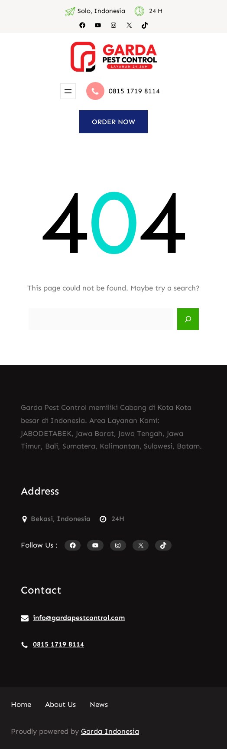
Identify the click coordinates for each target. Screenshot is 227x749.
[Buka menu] (68, 91)
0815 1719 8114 (134, 91)
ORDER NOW (113, 122)
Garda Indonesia (110, 731)
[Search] (188, 319)
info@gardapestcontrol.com (79, 618)
